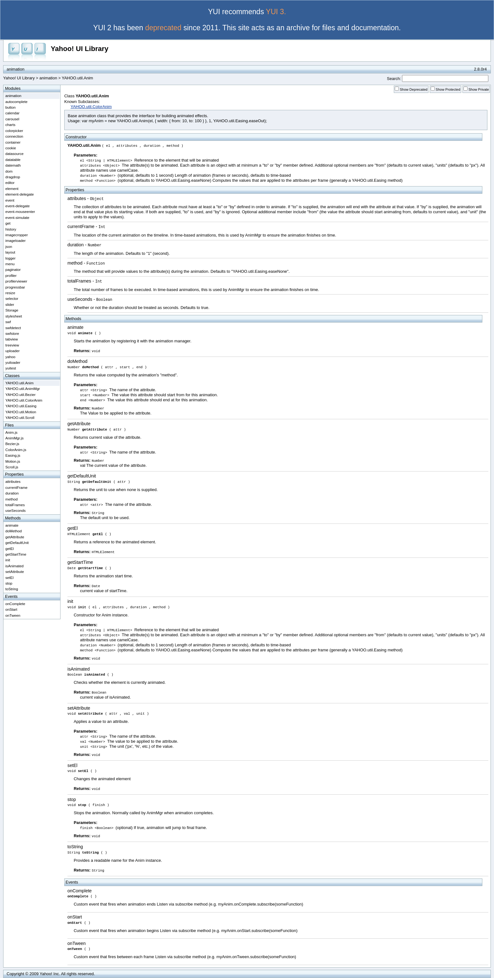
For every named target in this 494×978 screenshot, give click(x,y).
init (70, 601)
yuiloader (12, 362)
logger (10, 258)
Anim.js (11, 432)
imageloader (15, 240)
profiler (11, 275)
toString (75, 846)
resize (10, 293)
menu (9, 264)
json (8, 246)
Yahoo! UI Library (79, 49)
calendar (12, 113)
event (9, 200)
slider (9, 304)
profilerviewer (16, 281)
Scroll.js (11, 467)
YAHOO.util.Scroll (19, 417)
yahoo (10, 357)
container (12, 142)
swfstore (12, 333)
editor (9, 182)
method (75, 263)
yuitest (10, 368)
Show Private (478, 89)
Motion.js (12, 461)
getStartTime (80, 562)
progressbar (15, 287)
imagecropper (16, 235)
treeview (12, 345)
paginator (13, 269)
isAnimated (78, 669)
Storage (11, 310)
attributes (76, 198)
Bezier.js (12, 444)
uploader (12, 351)
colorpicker (14, 131)
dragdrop (12, 177)
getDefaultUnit (81, 475)
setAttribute (78, 708)
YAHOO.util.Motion (20, 412)
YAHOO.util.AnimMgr (22, 388)
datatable (12, 159)
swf (8, 322)
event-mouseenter (20, 211)
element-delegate (19, 194)
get (7, 223)
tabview (11, 339)
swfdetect (13, 328)
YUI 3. (276, 12)
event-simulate (17, 217)
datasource (14, 154)
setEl (72, 765)
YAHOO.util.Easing (21, 406)
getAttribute (78, 423)
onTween (76, 943)
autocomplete (16, 102)
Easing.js (12, 455)
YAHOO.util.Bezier (20, 394)
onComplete (79, 890)
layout (10, 252)
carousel (12, 119)
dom (9, 171)
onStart (74, 916)
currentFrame (81, 226)
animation (48, 78)
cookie (10, 148)
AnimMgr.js (14, 438)
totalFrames (79, 280)
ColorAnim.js (15, 450)
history (10, 229)
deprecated (163, 28)
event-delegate (17, 206)
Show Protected (448, 89)
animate (75, 327)
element (12, 188)
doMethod (77, 361)
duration (75, 244)
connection (14, 136)
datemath (13, 165)
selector (11, 298)
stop (71, 799)
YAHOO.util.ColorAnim (91, 106)
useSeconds (79, 299)
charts (10, 125)
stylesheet (13, 316)
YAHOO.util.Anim (19, 383)
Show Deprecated (414, 89)
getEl (72, 528)
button (10, 107)
